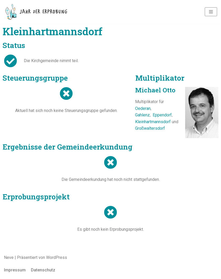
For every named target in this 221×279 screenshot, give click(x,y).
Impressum (15, 270)
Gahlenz (142, 114)
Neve (9, 257)
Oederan (143, 108)
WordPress (56, 257)
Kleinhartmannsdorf (153, 121)
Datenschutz (43, 270)
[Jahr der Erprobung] (36, 12)
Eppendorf (162, 114)
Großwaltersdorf (150, 128)
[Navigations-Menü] (211, 11)
